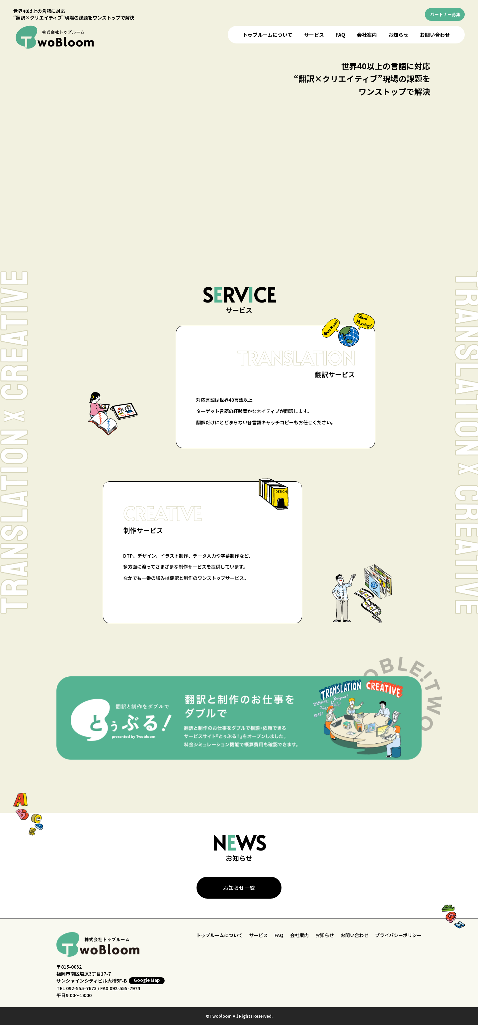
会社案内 (367, 34)
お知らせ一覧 (239, 888)
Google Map (147, 980)
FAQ (340, 34)
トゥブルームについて (267, 34)
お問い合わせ (435, 34)
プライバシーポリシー (398, 935)
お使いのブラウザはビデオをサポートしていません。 (241, 152)
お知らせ (398, 34)
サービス (314, 34)
